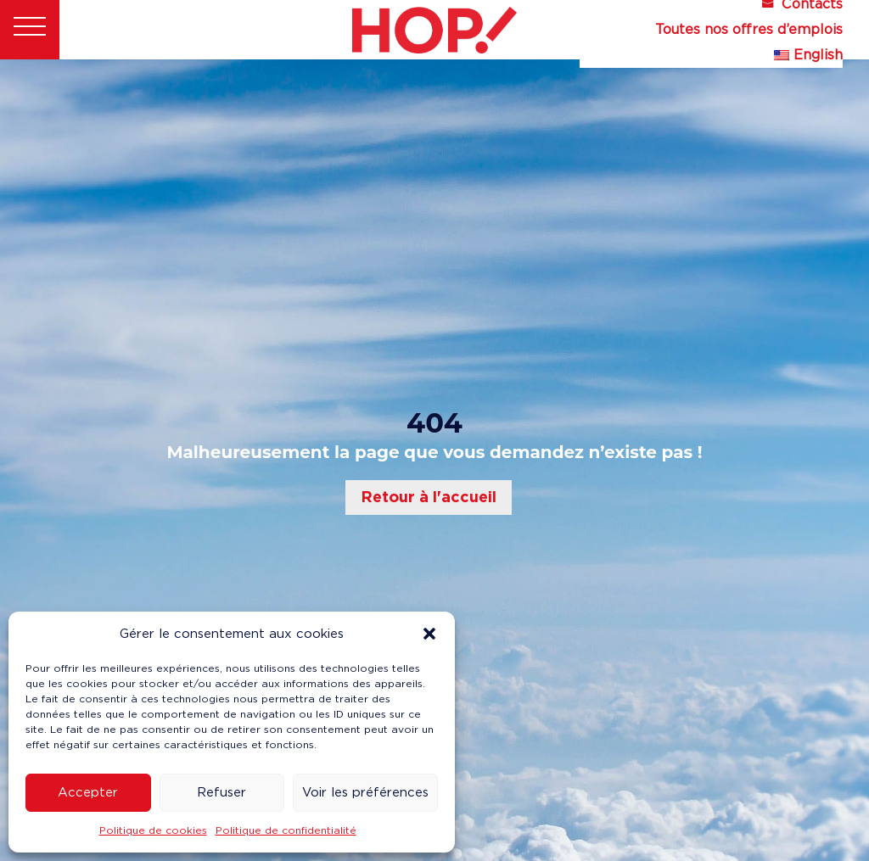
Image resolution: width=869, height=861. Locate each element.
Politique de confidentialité (286, 830)
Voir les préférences (365, 792)
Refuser (221, 792)
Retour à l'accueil (428, 497)
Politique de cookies (153, 830)
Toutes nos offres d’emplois (749, 30)
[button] (429, 633)
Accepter (88, 792)
